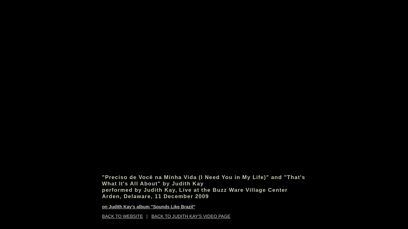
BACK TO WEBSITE (122, 216)
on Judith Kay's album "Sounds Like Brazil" (148, 206)
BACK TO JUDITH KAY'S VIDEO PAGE (190, 216)
